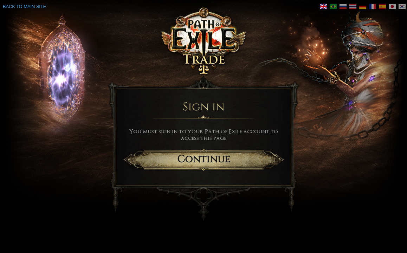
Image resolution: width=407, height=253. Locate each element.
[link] (323, 6)
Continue (203, 159)
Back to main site (24, 6)
